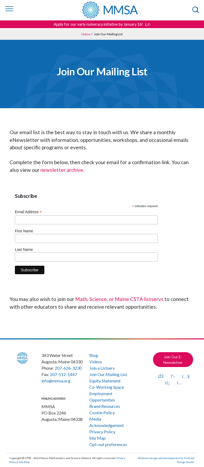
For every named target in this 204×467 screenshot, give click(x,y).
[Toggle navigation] (9, 8)
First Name (24, 231)
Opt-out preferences (108, 444)
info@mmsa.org (55, 380)
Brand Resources (104, 406)
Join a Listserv (102, 367)
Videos (95, 361)
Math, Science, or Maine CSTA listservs (119, 299)
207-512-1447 (63, 374)
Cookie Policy (102, 412)
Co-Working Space (106, 387)
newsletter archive (61, 170)
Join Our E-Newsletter (172, 360)
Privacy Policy (102, 431)
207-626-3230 (68, 367)
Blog (93, 355)
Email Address (28, 212)
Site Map (97, 437)
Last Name (24, 249)
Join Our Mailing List (108, 374)
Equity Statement (105, 380)
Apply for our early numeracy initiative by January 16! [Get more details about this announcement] (102, 24)
